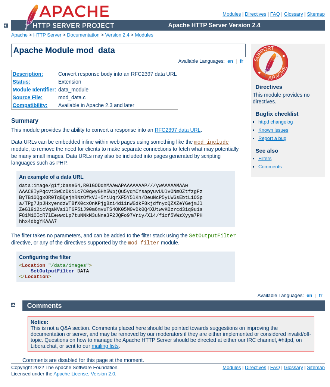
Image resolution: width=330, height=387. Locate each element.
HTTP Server (47, 35)
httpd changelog (275, 122)
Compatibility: (30, 105)
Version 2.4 (117, 35)
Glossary (293, 14)
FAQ (275, 14)
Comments (270, 166)
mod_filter (143, 243)
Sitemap (316, 14)
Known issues (273, 130)
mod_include (211, 142)
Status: (21, 82)
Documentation (83, 35)
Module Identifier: (34, 90)
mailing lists (104, 346)
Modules (231, 14)
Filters (264, 158)
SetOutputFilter (212, 236)
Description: (28, 74)
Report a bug (272, 138)
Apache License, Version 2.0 (84, 374)
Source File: (28, 97)
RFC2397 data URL (177, 130)
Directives (255, 14)
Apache (19, 35)
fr (242, 61)
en (230, 61)
